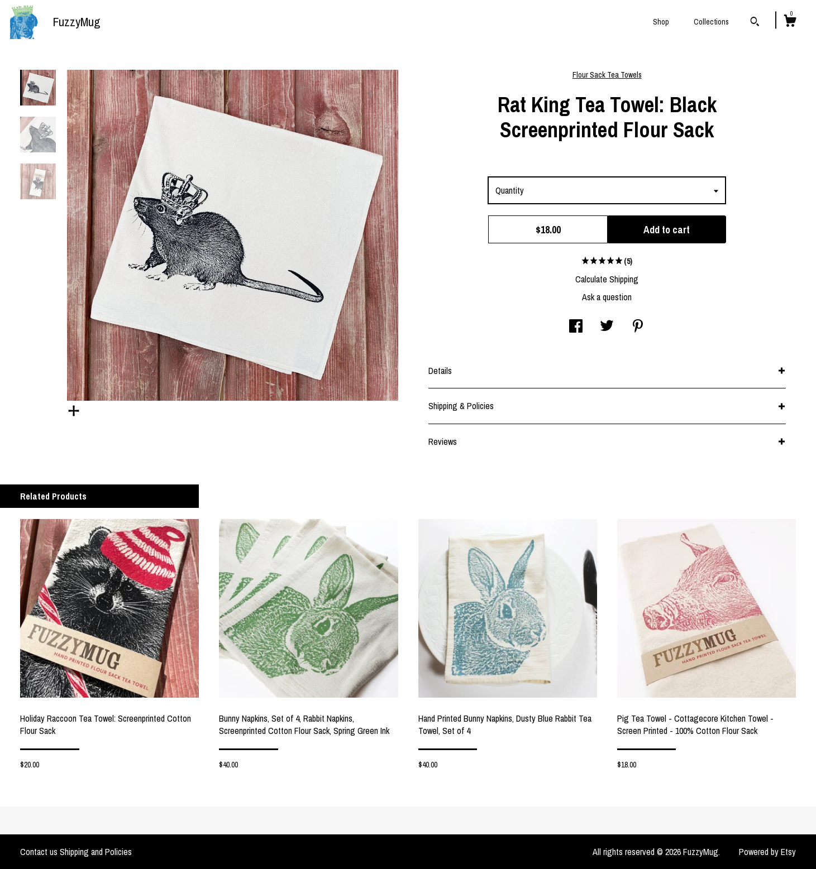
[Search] (755, 23)
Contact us (39, 852)
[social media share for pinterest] (638, 327)
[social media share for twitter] (606, 327)
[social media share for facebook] (576, 327)
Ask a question (607, 297)
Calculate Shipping (606, 279)
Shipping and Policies (96, 852)
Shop (661, 22)
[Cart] (790, 22)
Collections (711, 22)
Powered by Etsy (767, 852)
